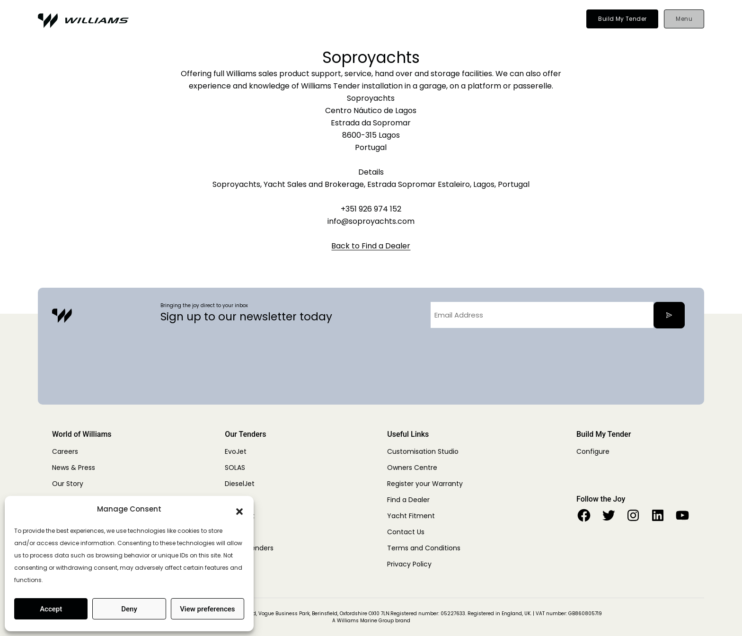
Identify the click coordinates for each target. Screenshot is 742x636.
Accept (51, 609)
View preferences (207, 609)
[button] (239, 509)
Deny (129, 609)
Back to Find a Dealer (370, 245)
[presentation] (502, 354)
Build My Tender (622, 19)
